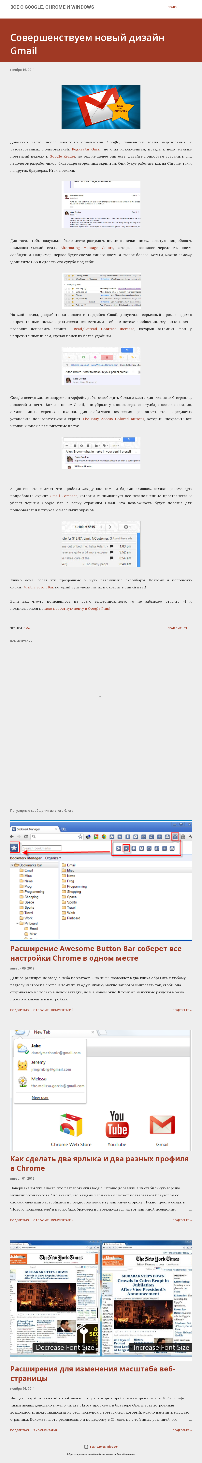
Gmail (27, 628)
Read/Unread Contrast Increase (102, 329)
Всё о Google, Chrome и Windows (52, 7)
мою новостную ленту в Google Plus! (77, 608)
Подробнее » (182, 1010)
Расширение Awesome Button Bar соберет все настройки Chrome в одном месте (96, 953)
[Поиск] (173, 7)
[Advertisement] (101, 774)
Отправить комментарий (53, 1010)
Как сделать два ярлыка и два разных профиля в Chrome (99, 1163)
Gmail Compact (63, 496)
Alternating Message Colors (87, 247)
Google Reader (62, 156)
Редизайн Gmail (87, 149)
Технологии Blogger (101, 1446)
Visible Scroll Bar (38, 587)
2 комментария (45, 1430)
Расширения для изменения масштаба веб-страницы (92, 1373)
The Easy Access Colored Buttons (113, 419)
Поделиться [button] (177, 628)
